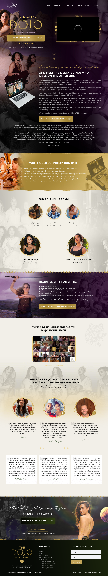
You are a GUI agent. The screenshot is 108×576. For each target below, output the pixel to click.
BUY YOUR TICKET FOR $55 (22, 38)
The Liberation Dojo (48, 561)
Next (65, 448)
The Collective (68, 5)
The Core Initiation (83, 5)
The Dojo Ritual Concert (50, 563)
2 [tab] (55, 448)
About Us (57, 5)
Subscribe (76, 562)
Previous (42, 448)
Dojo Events (97, 5)
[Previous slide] (49, 365)
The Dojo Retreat (47, 568)
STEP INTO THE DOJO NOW (52, 119)
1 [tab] (53, 448)
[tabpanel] (35, 215)
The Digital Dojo (47, 565)
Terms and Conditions (92, 572)
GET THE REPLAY (26, 44)
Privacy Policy (77, 572)
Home (48, 5)
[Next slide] (58, 365)
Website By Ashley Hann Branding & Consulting (24, 572)
